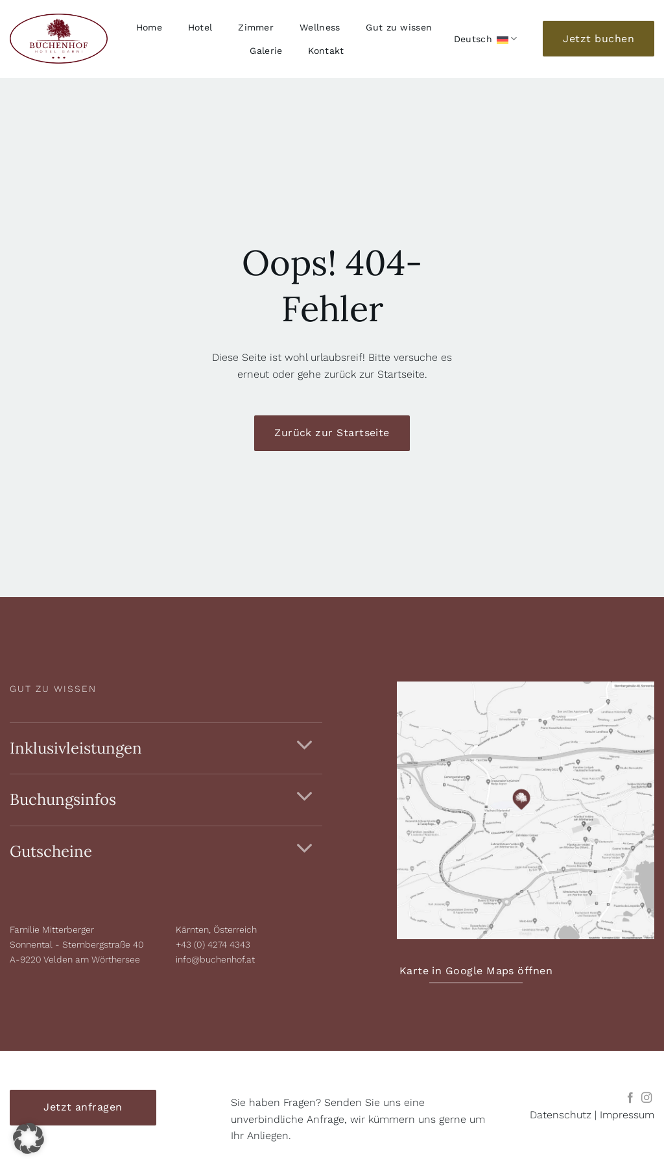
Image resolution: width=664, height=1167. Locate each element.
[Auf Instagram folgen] (646, 1098)
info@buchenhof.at (215, 959)
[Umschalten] (304, 745)
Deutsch (485, 38)
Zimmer (256, 27)
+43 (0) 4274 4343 (213, 944)
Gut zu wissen (399, 27)
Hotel (200, 27)
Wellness (320, 27)
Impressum (627, 1115)
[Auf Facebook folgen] (630, 1098)
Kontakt (326, 50)
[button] (28, 1138)
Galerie (266, 50)
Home (149, 27)
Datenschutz (560, 1115)
